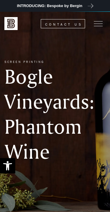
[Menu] (98, 23)
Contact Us (63, 24)
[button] (7, 165)
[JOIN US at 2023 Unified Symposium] (55, 6)
